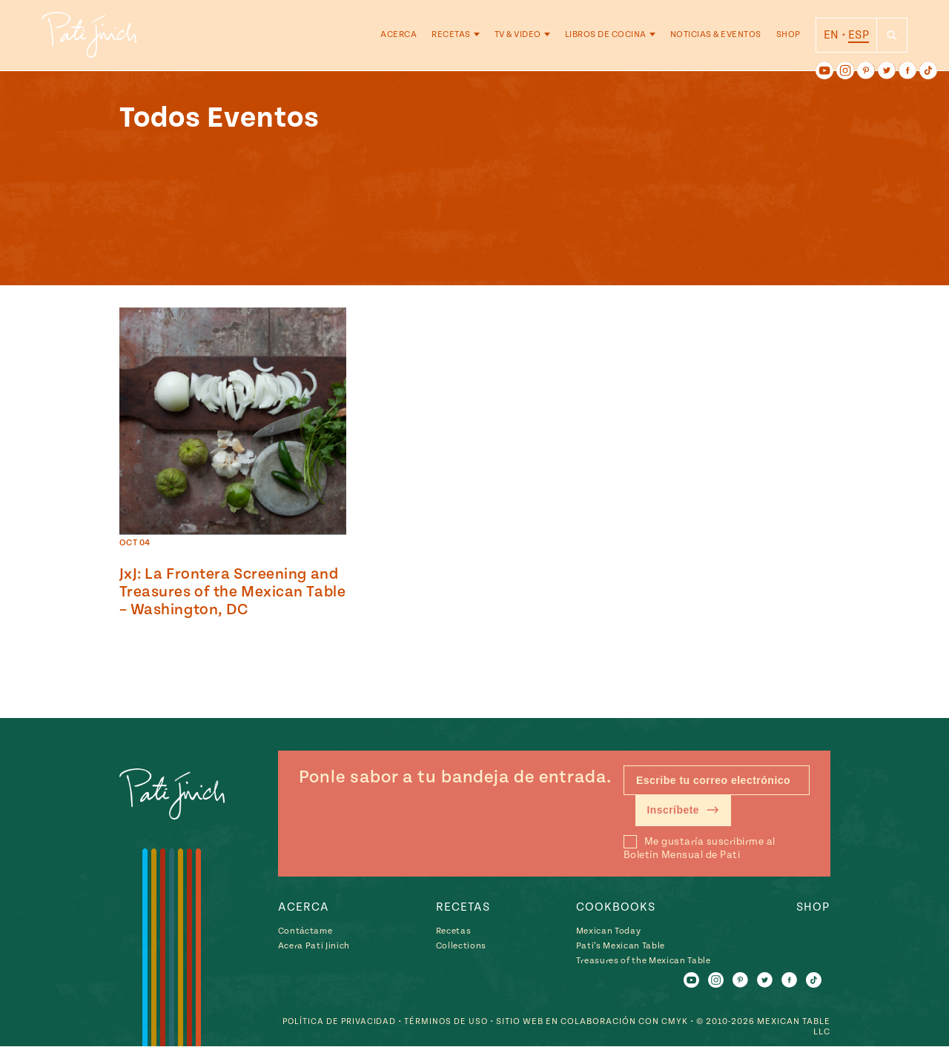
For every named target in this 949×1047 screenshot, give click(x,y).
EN (831, 36)
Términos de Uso (445, 1022)
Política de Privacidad (336, 1022)
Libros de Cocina (606, 36)
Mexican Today (608, 931)
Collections (461, 946)
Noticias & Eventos (715, 36)
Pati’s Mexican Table (620, 946)
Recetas (451, 36)
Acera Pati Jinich (314, 946)
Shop (788, 36)
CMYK (674, 1022)
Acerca (398, 36)
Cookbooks (615, 907)
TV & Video (518, 36)
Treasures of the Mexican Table (643, 960)
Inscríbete (684, 811)
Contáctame (305, 931)
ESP (858, 36)
